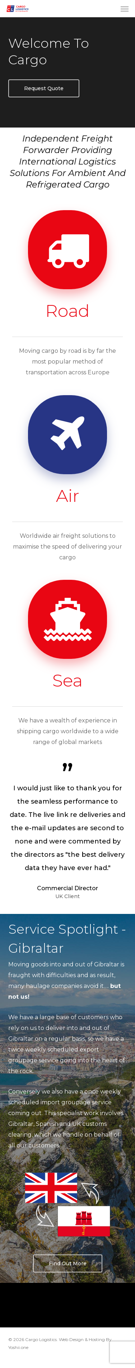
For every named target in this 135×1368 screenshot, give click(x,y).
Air (67, 495)
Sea (67, 680)
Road (67, 310)
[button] (125, 8)
